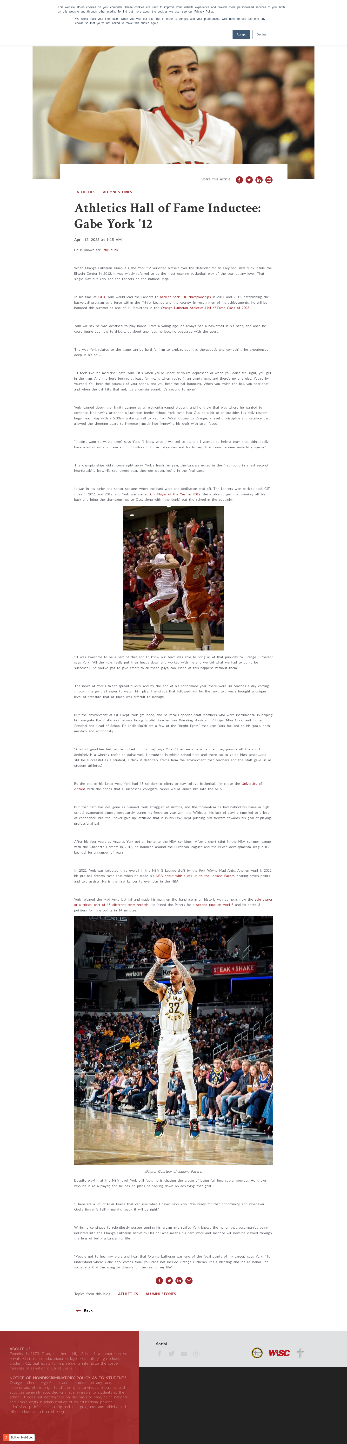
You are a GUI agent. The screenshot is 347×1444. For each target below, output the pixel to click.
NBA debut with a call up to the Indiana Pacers (195, 876)
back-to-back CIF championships (185, 297)
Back (88, 1310)
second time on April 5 (215, 905)
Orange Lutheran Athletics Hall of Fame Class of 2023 (205, 308)
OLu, (102, 297)
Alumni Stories (117, 192)
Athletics (86, 192)
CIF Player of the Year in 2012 (175, 494)
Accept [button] (241, 34)
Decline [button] (261, 34)
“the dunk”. (111, 250)
